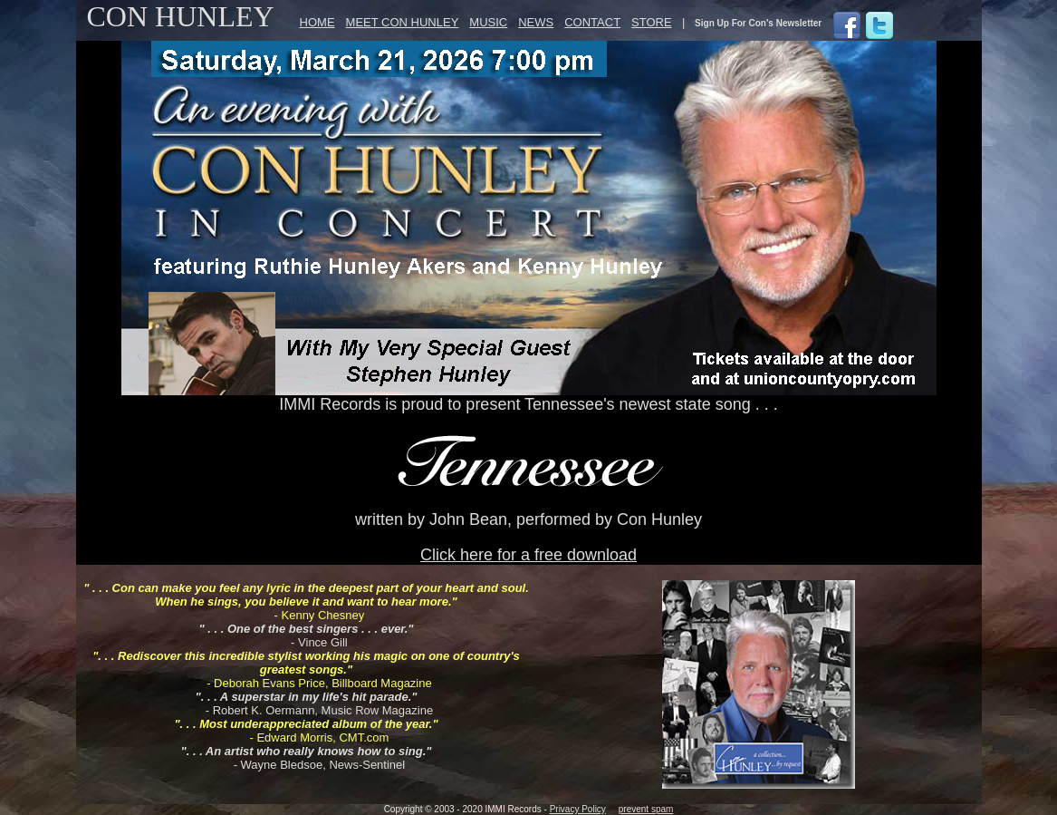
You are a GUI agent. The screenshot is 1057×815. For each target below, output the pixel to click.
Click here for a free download (528, 555)
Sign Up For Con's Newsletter (758, 23)
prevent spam (646, 809)
